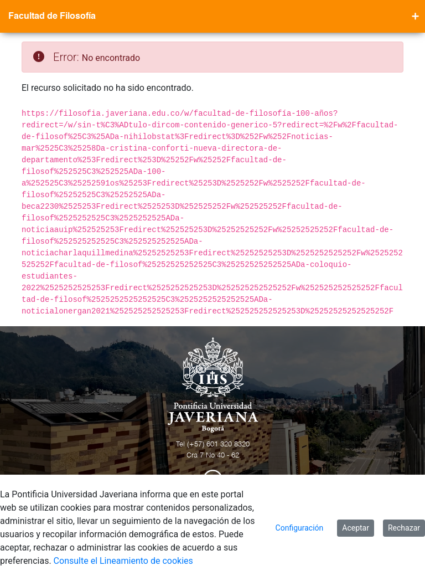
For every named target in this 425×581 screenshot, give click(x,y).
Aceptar (355, 527)
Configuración (300, 527)
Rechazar (404, 527)
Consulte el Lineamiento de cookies (123, 561)
